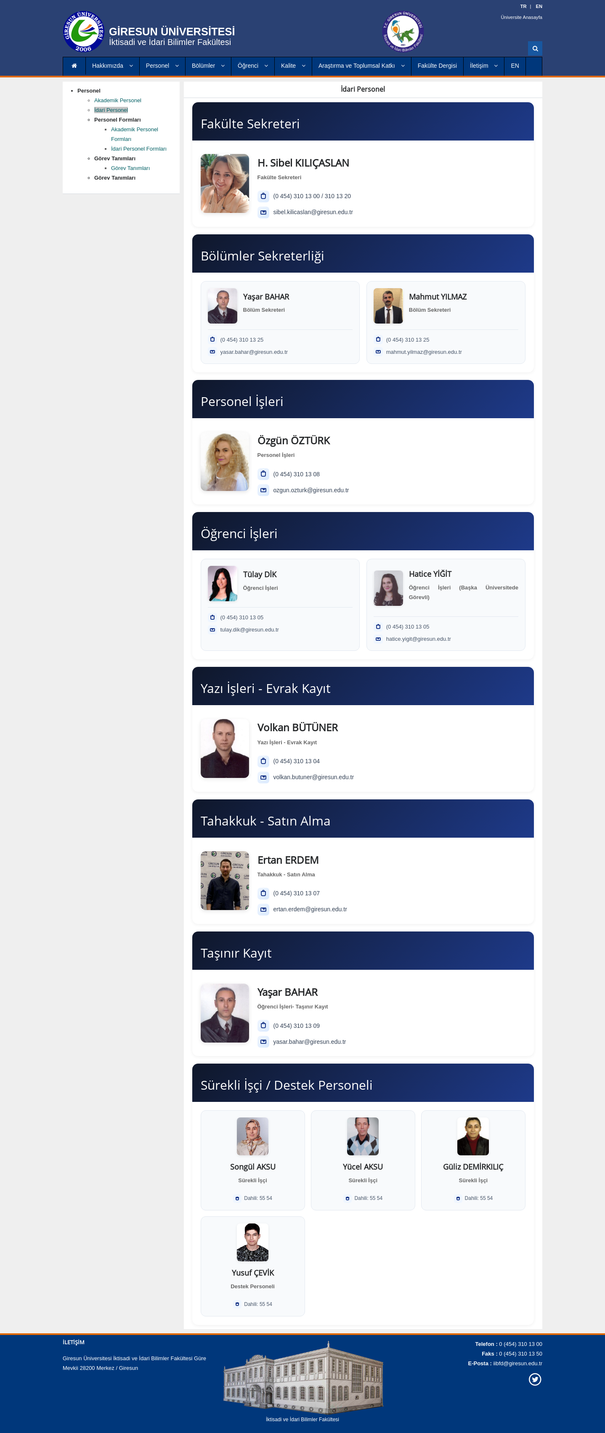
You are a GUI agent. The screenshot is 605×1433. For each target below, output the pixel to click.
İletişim (484, 65)
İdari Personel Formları (139, 149)
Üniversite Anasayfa (522, 16)
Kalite (293, 65)
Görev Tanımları (130, 168)
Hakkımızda (112, 65)
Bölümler (208, 65)
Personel (162, 65)
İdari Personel (111, 110)
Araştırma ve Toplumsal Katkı (361, 65)
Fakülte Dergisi (437, 65)
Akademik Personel (117, 100)
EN (515, 65)
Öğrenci (253, 65)
